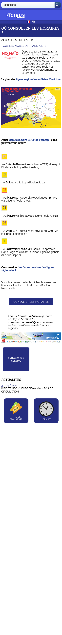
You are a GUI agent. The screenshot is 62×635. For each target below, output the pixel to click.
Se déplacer (24, 40)
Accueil (7, 40)
